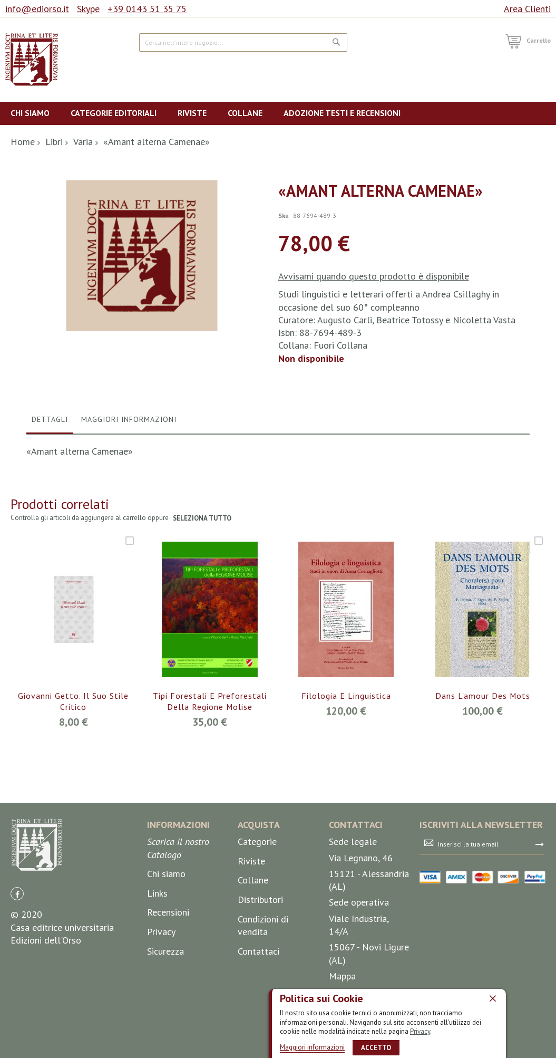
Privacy (420, 1031)
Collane (253, 961)
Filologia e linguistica (346, 776)
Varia (83, 142)
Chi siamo (166, 954)
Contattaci (258, 1031)
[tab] (49, 502)
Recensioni (168, 993)
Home (23, 142)
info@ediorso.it (37, 9)
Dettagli (50, 499)
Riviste (251, 941)
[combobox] (243, 42)
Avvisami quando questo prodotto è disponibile (373, 276)
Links (157, 973)
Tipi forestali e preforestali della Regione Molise (210, 782)
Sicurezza (165, 1031)
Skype (88, 9)
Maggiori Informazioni (129, 499)
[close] (493, 998)
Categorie (257, 922)
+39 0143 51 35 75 (147, 9)
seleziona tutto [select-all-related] (202, 598)
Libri (54, 142)
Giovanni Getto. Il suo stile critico (73, 782)
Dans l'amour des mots (482, 776)
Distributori (260, 980)
